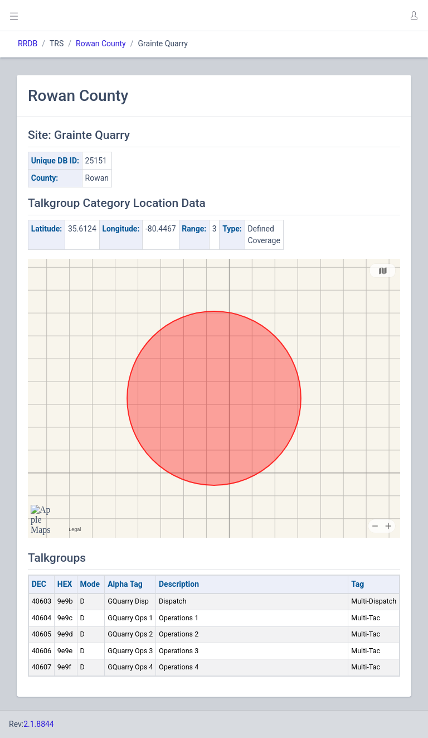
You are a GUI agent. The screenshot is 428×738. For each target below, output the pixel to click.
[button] (413, 16)
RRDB (27, 43)
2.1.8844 (38, 724)
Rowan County (101, 43)
